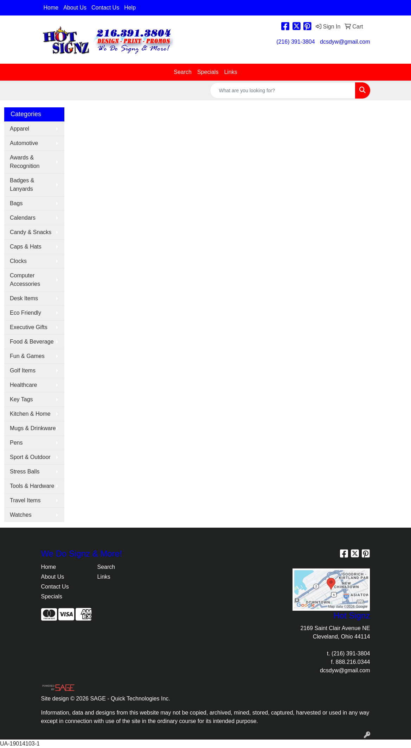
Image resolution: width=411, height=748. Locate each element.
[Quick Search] (282, 90)
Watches (21, 515)
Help (130, 8)
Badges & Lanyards (22, 184)
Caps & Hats (25, 247)
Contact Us (105, 8)
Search (183, 72)
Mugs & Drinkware (33, 428)
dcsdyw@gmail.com (345, 42)
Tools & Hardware (32, 486)
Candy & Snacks (30, 232)
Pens (16, 443)
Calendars (23, 218)
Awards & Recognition (25, 162)
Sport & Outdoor (30, 457)
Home (51, 8)
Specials (207, 72)
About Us (74, 8)
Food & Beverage (32, 342)
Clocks (18, 261)
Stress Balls (24, 471)
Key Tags (21, 399)
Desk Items (24, 298)
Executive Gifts (28, 327)
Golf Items (23, 370)
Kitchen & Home (30, 414)
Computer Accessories (25, 279)
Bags (16, 203)
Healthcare (23, 385)
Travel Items (25, 500)
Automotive (24, 143)
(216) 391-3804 (295, 42)
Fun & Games (27, 356)
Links (230, 72)
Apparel (19, 129)
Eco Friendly (25, 313)
